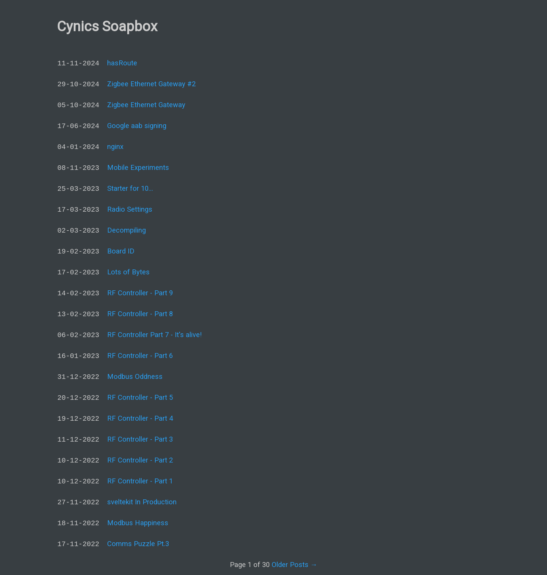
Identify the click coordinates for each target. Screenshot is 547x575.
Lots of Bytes (128, 272)
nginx (115, 146)
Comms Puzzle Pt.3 (138, 544)
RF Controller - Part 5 (140, 397)
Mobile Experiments (138, 167)
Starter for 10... (130, 188)
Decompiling (126, 230)
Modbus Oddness (135, 376)
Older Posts (294, 565)
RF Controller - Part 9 (140, 293)
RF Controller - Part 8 (140, 314)
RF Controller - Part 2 (140, 460)
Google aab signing (136, 126)
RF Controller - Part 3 (140, 439)
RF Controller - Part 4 (140, 418)
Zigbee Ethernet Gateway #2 (151, 84)
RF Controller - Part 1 (140, 481)
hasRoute (122, 63)
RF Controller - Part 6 (140, 356)
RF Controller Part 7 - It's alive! (154, 335)
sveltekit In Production (142, 502)
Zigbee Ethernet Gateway (146, 105)
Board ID (120, 251)
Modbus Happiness (137, 523)
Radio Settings (129, 209)
